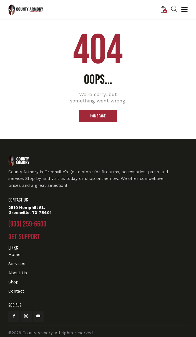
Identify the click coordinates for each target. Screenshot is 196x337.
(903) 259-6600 (27, 224)
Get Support (24, 237)
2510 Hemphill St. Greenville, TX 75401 (30, 210)
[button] (184, 10)
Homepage (98, 116)
